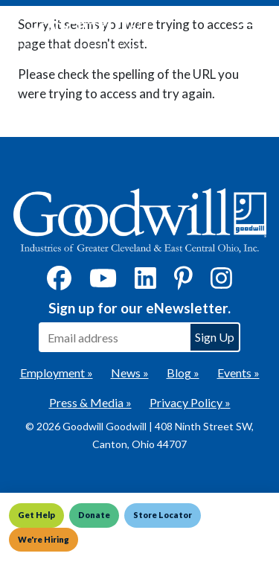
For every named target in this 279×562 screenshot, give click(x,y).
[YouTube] (103, 282)
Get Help (36, 515)
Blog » (183, 372)
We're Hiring (43, 539)
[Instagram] (221, 282)
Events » (238, 372)
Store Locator (162, 515)
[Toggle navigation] (245, 31)
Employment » (56, 372)
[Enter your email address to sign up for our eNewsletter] (114, 337)
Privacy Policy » (190, 402)
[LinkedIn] (145, 282)
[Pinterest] (183, 282)
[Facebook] (59, 282)
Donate (94, 515)
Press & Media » (90, 402)
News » (130, 372)
